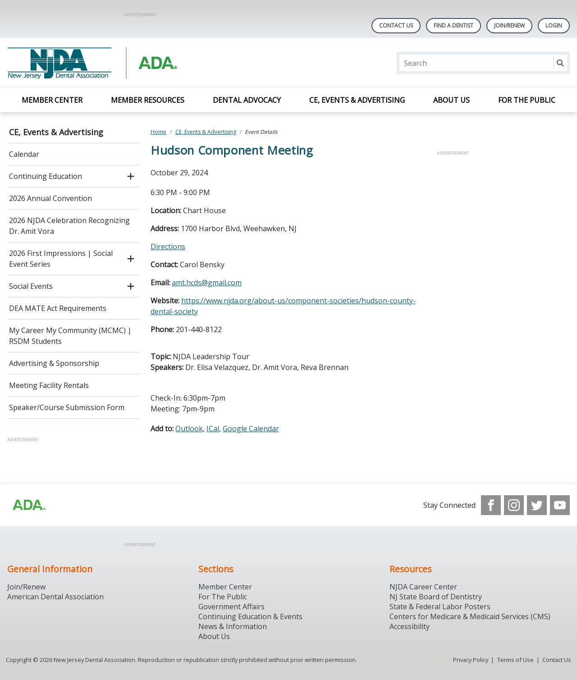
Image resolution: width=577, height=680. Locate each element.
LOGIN (553, 25)
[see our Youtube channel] (560, 505)
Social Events (31, 286)
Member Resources (147, 100)
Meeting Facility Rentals (49, 385)
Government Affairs (231, 607)
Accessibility (409, 626)
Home (158, 132)
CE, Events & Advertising (357, 100)
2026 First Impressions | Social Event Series (61, 258)
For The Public (222, 597)
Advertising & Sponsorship (54, 363)
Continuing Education (45, 176)
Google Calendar (251, 429)
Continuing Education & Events (250, 616)
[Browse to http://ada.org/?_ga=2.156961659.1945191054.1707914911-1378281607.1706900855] (28, 505)
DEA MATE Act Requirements (57, 308)
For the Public (526, 100)
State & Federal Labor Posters (439, 607)
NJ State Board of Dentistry (435, 597)
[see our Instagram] (514, 505)
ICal (212, 429)
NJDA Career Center (423, 587)
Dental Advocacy (247, 100)
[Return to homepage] (123, 63)
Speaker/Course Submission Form (66, 407)
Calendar (24, 154)
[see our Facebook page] (491, 505)
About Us (451, 100)
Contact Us (396, 25)
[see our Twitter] (537, 505)
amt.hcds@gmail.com (207, 283)
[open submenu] (131, 176)
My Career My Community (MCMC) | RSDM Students (70, 335)
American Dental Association (55, 597)
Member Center (52, 100)
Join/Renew (509, 25)
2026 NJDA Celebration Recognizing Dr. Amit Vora (69, 225)
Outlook (189, 429)
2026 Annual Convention (50, 198)
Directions (168, 246)
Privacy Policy (470, 660)
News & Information (232, 626)
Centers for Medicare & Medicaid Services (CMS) (469, 616)
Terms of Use (515, 660)
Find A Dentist (453, 25)
